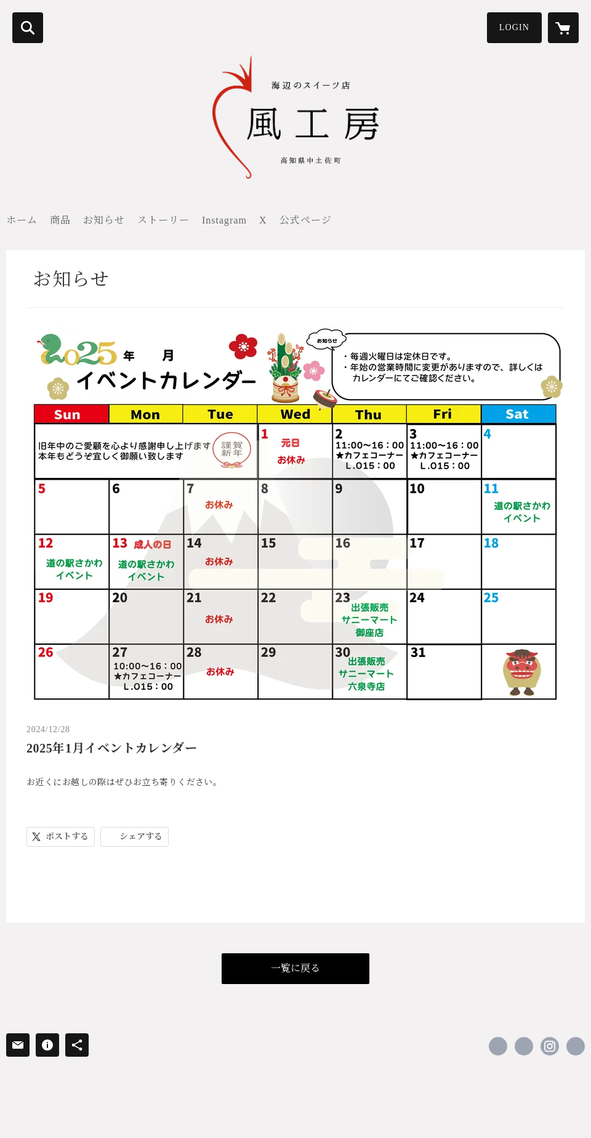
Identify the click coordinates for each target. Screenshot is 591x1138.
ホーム (22, 220)
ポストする (67, 836)
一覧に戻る (295, 968)
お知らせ (104, 220)
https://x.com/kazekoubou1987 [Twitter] (524, 1046)
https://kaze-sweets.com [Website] (575, 1046)
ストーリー (163, 220)
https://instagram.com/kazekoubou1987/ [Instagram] (550, 1046)
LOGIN (514, 27)
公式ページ (305, 220)
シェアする (141, 836)
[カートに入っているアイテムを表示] (563, 27)
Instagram (224, 220)
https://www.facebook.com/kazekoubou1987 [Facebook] (498, 1046)
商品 (60, 220)
